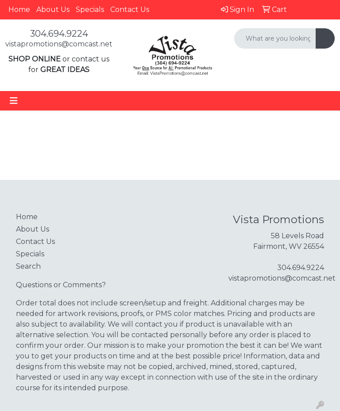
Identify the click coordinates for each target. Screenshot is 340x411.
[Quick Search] (275, 38)
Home (19, 9)
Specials (90, 9)
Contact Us (129, 9)
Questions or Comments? (61, 285)
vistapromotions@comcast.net (58, 44)
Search (28, 266)
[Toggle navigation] (13, 101)
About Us (53, 9)
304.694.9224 (59, 33)
